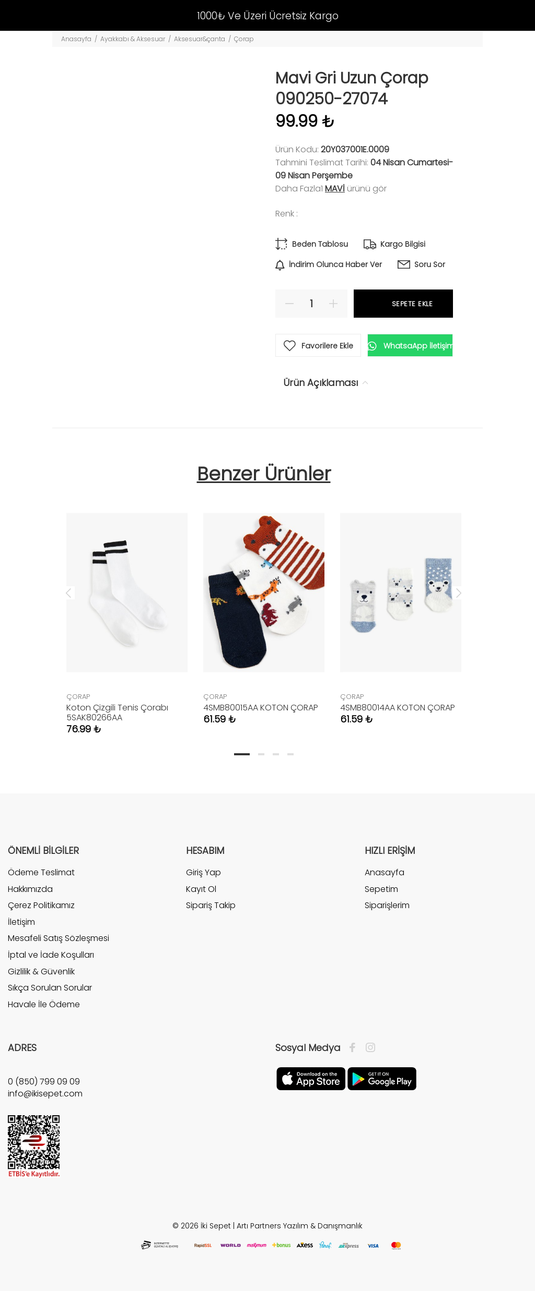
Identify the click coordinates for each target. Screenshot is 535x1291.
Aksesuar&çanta (199, 38)
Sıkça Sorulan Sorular (50, 988)
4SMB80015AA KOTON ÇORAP (260, 708)
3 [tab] (276, 754)
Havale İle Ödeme (44, 1004)
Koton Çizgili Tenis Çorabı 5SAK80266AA (117, 712)
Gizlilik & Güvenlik (41, 972)
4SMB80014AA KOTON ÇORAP (397, 708)
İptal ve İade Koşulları (51, 955)
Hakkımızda (30, 889)
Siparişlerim (387, 905)
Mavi (335, 189)
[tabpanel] (127, 607)
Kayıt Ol (201, 889)
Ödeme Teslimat (41, 872)
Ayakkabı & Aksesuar (132, 38)
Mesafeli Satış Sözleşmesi (58, 938)
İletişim (21, 922)
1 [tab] (242, 754)
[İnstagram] (367, 1048)
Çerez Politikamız (41, 905)
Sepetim (381, 889)
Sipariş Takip (211, 905)
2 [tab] (261, 754)
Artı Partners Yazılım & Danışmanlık (300, 1226)
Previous (68, 592)
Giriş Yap (203, 872)
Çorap (244, 38)
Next (459, 592)
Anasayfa (76, 38)
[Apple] (310, 1078)
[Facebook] (355, 1048)
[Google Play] (381, 1078)
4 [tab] (290, 754)
